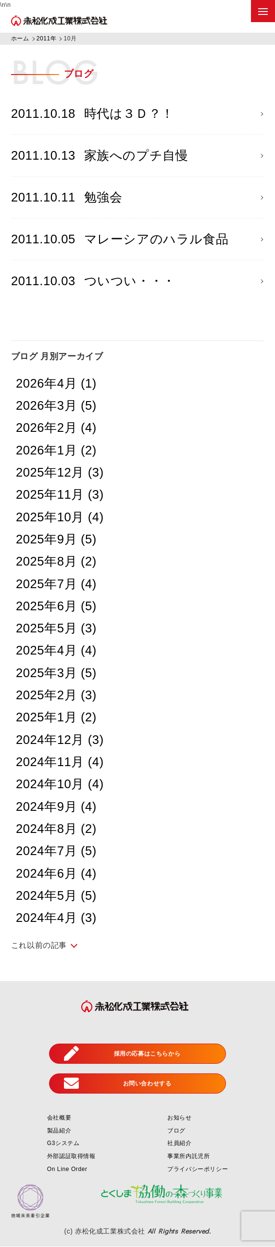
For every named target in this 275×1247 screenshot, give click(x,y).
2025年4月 (56, 651)
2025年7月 (56, 584)
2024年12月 (60, 740)
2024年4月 (56, 918)
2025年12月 (60, 472)
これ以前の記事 (39, 946)
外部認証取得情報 (71, 1156)
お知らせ (179, 1118)
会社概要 (59, 1118)
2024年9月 (56, 807)
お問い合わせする (118, 1084)
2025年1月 (56, 718)
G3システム (63, 1144)
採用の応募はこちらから (122, 1054)
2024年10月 (60, 785)
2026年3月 (56, 406)
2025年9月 (56, 539)
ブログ (176, 1131)
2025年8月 (56, 561)
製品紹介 (59, 1131)
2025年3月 (56, 673)
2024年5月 (56, 896)
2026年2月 (56, 428)
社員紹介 (179, 1144)
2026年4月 (56, 383)
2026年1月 (56, 450)
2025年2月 (56, 695)
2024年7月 (56, 851)
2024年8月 (56, 829)
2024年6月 (56, 874)
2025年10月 (60, 517)
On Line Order (67, 1169)
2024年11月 (60, 762)
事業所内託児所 (188, 1156)
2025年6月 (56, 606)
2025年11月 (60, 495)
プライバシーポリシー (197, 1169)
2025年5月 (56, 628)
